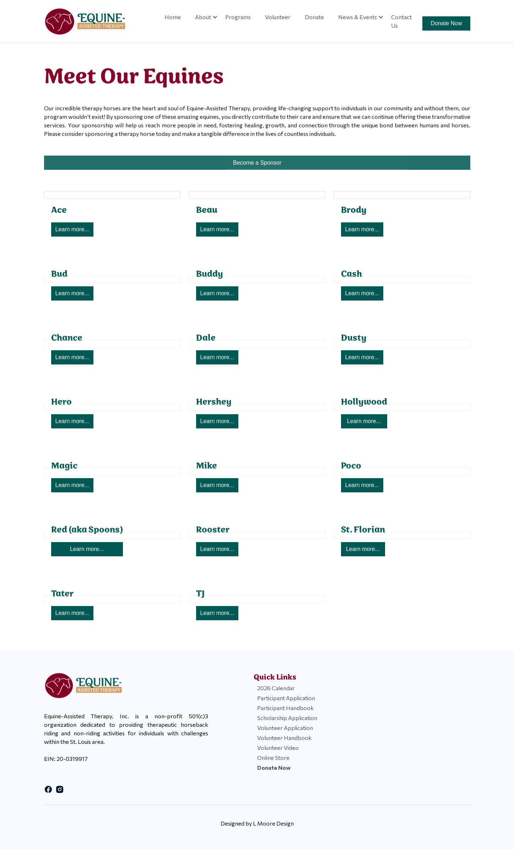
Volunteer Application (285, 727)
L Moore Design (273, 823)
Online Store (273, 757)
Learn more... (72, 229)
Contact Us (401, 21)
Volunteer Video (278, 747)
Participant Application (286, 697)
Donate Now (446, 23)
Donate (314, 16)
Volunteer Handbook (284, 737)
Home (172, 16)
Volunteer (278, 16)
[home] (90, 21)
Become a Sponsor (257, 166)
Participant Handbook (285, 707)
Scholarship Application (287, 717)
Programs (238, 16)
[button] (203, 17)
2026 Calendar (276, 688)
